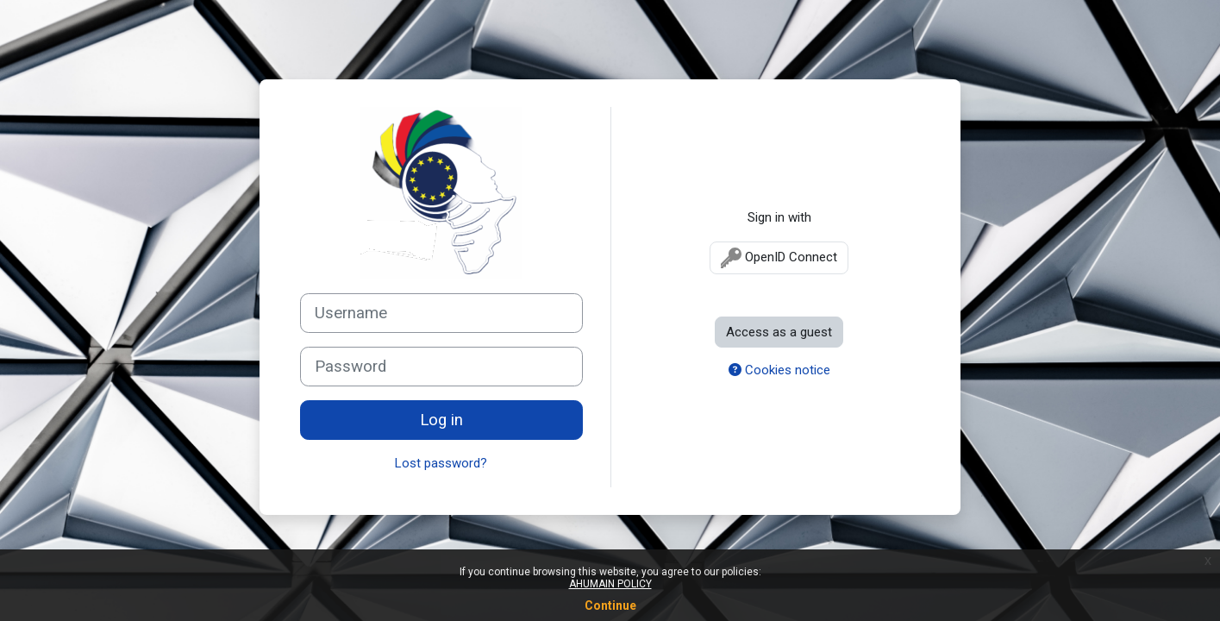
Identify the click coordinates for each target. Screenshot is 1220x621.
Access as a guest (779, 332)
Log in (441, 420)
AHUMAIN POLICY (610, 584)
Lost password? (441, 463)
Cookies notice (779, 370)
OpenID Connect (779, 258)
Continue (610, 605)
